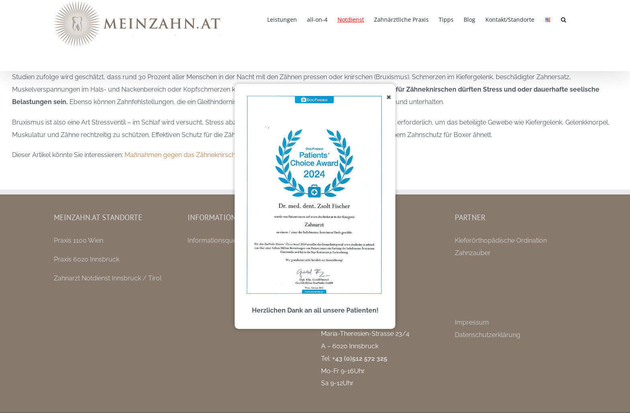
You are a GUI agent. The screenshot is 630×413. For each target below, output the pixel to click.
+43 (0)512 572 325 (359, 358)
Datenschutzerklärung (487, 335)
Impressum (472, 322)
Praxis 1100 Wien (78, 240)
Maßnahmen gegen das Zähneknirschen (184, 155)
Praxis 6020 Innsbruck (86, 259)
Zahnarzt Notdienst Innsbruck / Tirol (108, 278)
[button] (563, 19)
